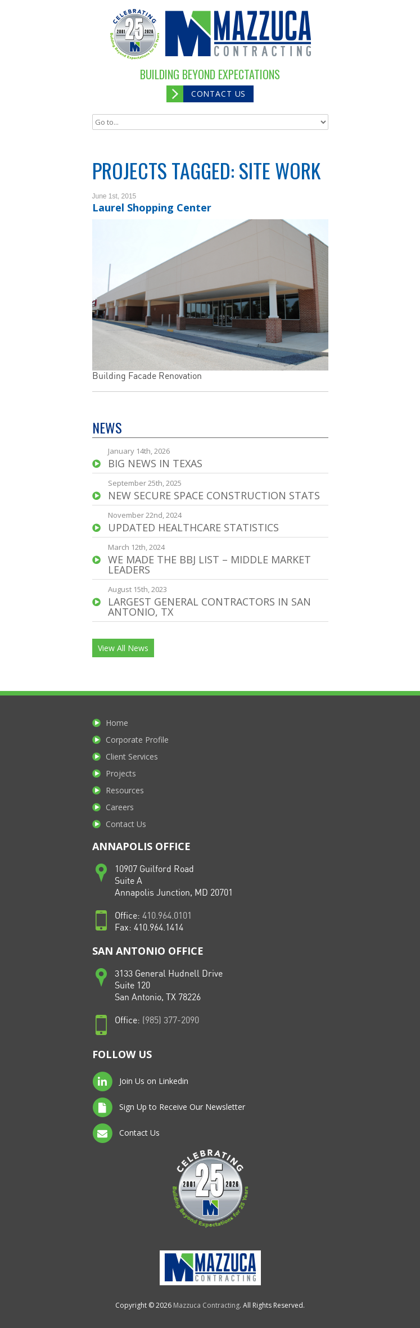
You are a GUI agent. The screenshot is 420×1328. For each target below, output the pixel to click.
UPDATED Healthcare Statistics (193, 527)
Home (117, 722)
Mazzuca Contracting (206, 1305)
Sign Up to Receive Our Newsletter (168, 1107)
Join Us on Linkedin (140, 1082)
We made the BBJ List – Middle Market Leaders (209, 564)
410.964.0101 (167, 916)
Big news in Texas (155, 463)
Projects (121, 773)
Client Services (132, 756)
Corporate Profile (137, 739)
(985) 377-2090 (170, 1021)
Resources (125, 790)
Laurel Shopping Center (151, 207)
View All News (123, 648)
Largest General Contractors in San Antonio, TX (209, 606)
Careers (120, 807)
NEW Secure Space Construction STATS (214, 495)
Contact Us (218, 93)
